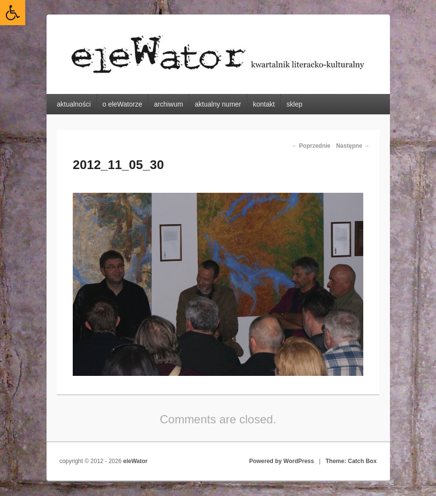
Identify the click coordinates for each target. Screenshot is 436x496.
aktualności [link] (74, 104)
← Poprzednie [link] (310, 145)
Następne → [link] (353, 145)
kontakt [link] (264, 104)
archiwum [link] (168, 104)
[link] (12, 12)
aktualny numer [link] (218, 104)
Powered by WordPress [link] (281, 461)
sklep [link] (295, 104)
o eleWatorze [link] (122, 104)
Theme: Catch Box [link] (350, 461)
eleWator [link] (135, 461)
